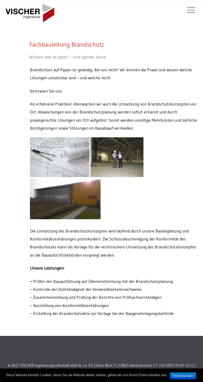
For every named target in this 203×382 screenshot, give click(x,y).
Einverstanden (183, 376)
